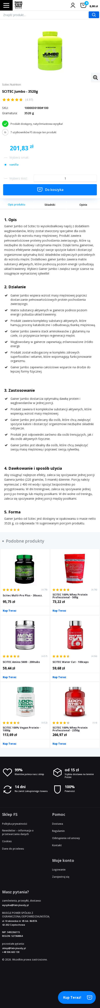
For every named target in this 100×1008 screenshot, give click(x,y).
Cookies (7, 841)
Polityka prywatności (14, 824)
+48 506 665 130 (10, 952)
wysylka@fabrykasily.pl (15, 905)
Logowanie (59, 869)
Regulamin (58, 831)
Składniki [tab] (50, 205)
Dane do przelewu (13, 848)
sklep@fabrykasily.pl (14, 948)
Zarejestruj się (60, 877)
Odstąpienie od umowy (66, 838)
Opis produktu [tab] (16, 204)
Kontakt (57, 845)
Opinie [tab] (83, 205)
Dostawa (57, 824)
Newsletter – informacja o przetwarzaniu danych (18, 832)
